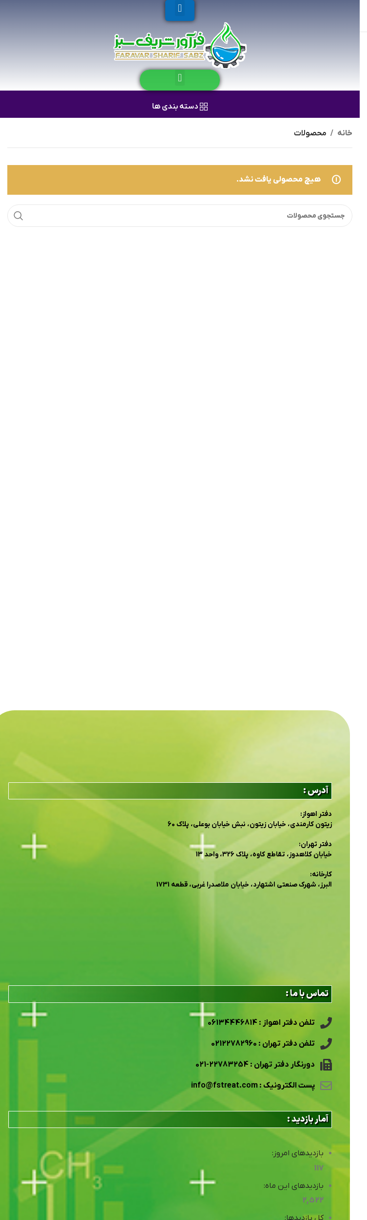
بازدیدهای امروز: (297, 1153)
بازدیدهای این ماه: (293, 1186)
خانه (344, 133)
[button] (179, 8)
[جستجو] (179, 215)
